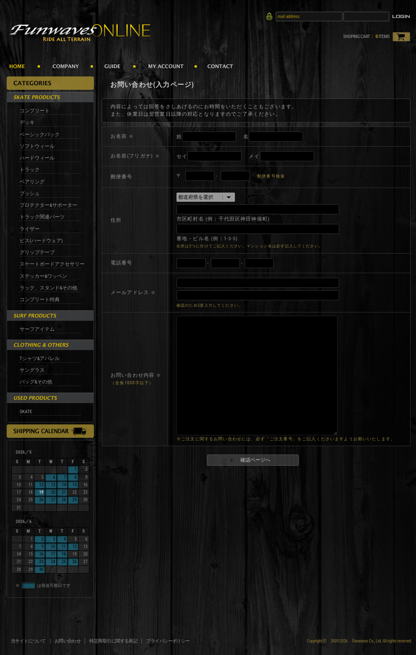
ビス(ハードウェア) (41, 241)
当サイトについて (28, 641)
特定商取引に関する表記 (113, 641)
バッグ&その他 (36, 382)
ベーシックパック (40, 134)
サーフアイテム (37, 329)
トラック (30, 170)
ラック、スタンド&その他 (48, 288)
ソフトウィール (37, 146)
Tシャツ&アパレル (40, 358)
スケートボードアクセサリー (52, 264)
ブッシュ (30, 193)
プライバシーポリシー (168, 641)
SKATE (26, 411)
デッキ (27, 122)
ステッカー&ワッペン (43, 276)
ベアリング (32, 182)
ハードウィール (37, 158)
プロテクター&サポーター (48, 205)
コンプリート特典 (40, 299)
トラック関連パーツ (42, 217)
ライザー (30, 229)
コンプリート (35, 111)
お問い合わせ (68, 641)
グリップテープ (37, 252)
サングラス (32, 370)
